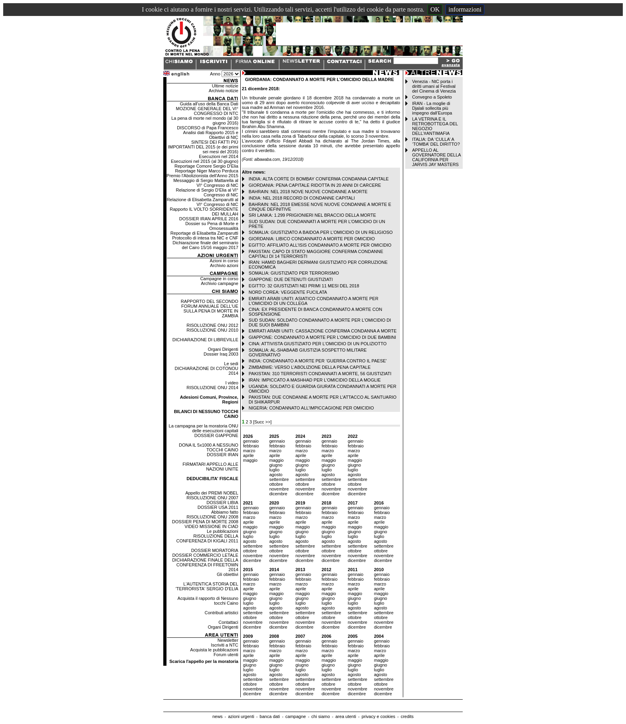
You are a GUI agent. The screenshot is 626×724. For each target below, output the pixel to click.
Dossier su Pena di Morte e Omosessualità (211, 226)
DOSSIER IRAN (222, 454)
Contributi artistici (221, 612)
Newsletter (228, 640)
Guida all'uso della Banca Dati (209, 103)
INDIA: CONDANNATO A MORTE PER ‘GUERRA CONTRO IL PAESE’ (318, 360)
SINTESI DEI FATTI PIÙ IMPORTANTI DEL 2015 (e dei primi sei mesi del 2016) (203, 147)
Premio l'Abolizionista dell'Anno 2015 (202, 175)
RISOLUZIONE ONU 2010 (212, 330)
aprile (248, 455)
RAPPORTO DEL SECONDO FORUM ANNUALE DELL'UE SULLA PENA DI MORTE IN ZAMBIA (209, 308)
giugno (275, 465)
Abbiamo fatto (224, 512)
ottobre (276, 484)
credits (407, 716)
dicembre (278, 493)
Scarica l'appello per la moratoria (203, 661)
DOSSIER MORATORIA (214, 550)
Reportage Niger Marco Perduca (206, 170)
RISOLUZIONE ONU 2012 (212, 325)
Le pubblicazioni (222, 531)
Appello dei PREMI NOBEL (211, 493)
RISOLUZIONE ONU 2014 (212, 387)
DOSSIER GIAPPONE (216, 435)
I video (231, 382)
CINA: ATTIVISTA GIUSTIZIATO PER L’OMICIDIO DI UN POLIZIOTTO (318, 343)
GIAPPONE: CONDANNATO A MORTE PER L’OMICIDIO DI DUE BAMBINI (322, 337)
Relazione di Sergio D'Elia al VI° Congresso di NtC (207, 192)
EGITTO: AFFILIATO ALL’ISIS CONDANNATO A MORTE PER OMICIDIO (320, 245)
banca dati (270, 716)
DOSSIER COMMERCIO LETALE (205, 555)
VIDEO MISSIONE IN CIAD (211, 526)
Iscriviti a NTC (224, 645)
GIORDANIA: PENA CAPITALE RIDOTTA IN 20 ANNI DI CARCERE (315, 185)
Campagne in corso (219, 278)
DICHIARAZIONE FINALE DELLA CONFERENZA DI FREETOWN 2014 (205, 565)
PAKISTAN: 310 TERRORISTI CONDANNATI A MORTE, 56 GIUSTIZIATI (320, 373)
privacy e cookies (378, 716)
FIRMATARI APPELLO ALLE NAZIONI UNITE (210, 466)
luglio (274, 469)
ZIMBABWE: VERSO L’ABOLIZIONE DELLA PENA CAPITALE (309, 367)
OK (435, 9)
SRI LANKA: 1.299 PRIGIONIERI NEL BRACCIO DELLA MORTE (312, 215)
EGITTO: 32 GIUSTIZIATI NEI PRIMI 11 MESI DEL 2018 (304, 285)
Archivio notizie (223, 90)
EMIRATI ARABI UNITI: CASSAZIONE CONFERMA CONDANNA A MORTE (323, 330)
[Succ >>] (262, 421)
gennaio (251, 441)
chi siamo (320, 716)
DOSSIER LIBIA (222, 502)
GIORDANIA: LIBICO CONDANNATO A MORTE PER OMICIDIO (312, 238)
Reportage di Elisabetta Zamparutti (204, 233)
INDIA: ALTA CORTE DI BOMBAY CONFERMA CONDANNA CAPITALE (319, 178)
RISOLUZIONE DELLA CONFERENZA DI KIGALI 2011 (207, 538)
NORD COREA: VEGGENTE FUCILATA (288, 292)
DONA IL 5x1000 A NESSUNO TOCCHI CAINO (208, 447)
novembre (279, 489)
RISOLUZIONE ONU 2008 (212, 516)
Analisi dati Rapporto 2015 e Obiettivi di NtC (210, 135)
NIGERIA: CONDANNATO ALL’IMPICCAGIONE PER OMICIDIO (311, 408)
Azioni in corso (224, 260)
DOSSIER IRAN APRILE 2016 (208, 218)
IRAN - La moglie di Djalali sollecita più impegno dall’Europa (432, 108)
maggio (250, 460)
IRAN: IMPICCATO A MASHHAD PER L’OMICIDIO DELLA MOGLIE (315, 380)
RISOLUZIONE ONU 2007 (212, 497)
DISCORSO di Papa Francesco (207, 127)
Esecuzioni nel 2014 (218, 156)
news (217, 716)
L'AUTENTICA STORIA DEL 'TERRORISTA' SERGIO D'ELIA (207, 586)
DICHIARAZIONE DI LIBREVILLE (205, 339)
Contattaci (228, 622)
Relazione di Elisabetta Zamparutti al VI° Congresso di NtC (202, 202)
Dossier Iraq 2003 (221, 354)
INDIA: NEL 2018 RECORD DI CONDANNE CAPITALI (302, 198)
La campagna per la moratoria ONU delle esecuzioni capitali (203, 428)
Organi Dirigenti (223, 349)
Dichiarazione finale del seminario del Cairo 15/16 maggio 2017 (205, 245)
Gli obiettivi (227, 574)
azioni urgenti (241, 716)
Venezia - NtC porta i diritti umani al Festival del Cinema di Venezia (434, 86)
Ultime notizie (225, 85)
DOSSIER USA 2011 (218, 507)
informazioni (464, 9)
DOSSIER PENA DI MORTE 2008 (205, 521)
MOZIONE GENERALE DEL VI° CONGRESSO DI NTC (207, 111)
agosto (275, 474)
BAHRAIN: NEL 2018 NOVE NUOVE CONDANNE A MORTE (308, 191)
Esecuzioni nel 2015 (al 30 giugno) (204, 161)
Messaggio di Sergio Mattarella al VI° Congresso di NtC (205, 183)
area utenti (345, 716)
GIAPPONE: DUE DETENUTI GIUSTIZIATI (291, 279)
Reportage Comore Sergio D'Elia (206, 166)
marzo (249, 450)
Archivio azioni (224, 265)
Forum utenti (226, 654)
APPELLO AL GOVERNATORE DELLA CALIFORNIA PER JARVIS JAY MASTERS (436, 157)
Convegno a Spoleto (432, 97)
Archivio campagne (219, 283)
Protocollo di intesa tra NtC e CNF (205, 237)
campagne (295, 716)
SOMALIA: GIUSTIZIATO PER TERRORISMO (294, 273)
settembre (279, 479)
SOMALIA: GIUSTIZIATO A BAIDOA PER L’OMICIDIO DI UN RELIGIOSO (321, 232)
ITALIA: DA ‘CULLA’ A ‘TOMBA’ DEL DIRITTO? (436, 141)
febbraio (251, 445)
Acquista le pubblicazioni (214, 649)
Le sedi (231, 363)
